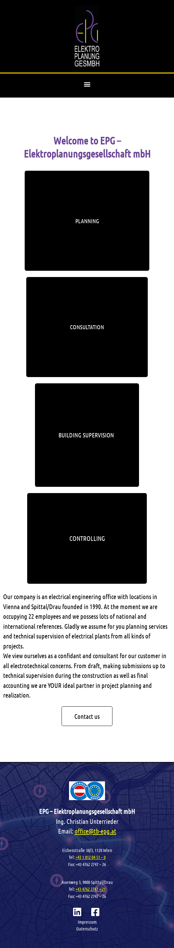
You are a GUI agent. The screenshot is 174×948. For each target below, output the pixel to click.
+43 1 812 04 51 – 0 (91, 857)
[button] (87, 84)
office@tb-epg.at (95, 831)
